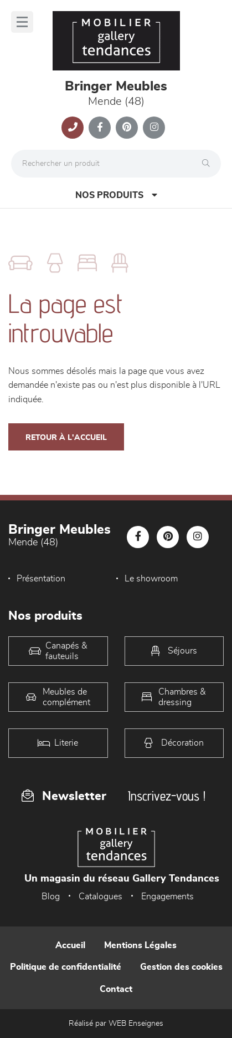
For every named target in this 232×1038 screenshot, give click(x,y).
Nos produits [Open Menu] (116, 195)
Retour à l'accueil (66, 438)
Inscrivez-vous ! (166, 796)
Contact (116, 989)
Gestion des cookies (181, 967)
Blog (51, 896)
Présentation (41, 578)
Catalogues (100, 896)
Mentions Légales (140, 945)
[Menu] (22, 22)
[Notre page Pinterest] (127, 128)
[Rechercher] (209, 164)
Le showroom (151, 578)
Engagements (167, 896)
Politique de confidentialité (65, 967)
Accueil (70, 945)
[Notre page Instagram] (154, 128)
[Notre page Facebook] (100, 128)
